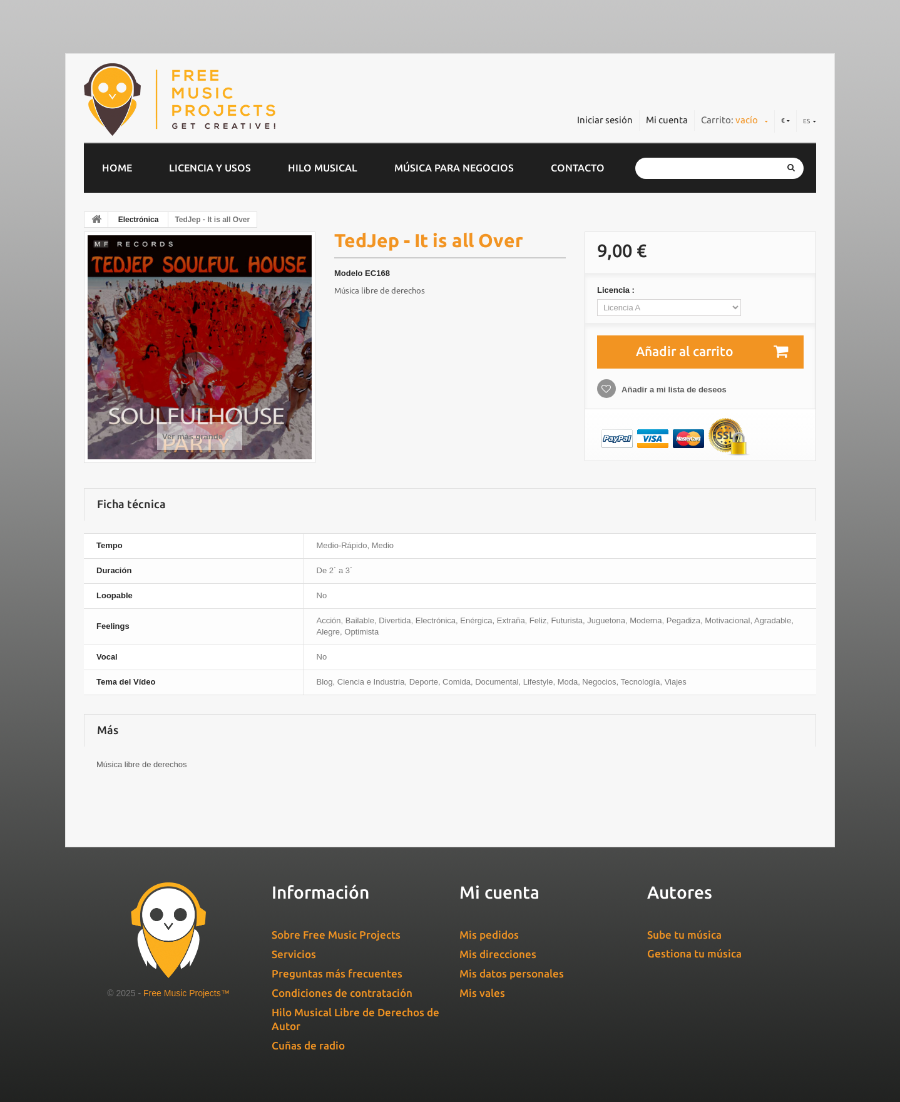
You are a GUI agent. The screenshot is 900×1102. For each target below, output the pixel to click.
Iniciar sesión (605, 120)
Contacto (578, 167)
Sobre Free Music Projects (336, 935)
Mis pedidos (489, 935)
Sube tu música (684, 935)
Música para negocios (454, 167)
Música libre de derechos (379, 290)
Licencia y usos (210, 167)
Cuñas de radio (308, 1045)
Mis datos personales (511, 973)
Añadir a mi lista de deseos (673, 389)
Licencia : (617, 290)
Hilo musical (322, 167)
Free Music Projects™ (186, 993)
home (117, 167)
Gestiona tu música (694, 953)
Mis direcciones (497, 954)
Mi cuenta (667, 120)
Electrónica (138, 219)
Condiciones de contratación (342, 993)
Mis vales (482, 993)
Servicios (294, 954)
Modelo (348, 273)
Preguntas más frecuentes (337, 973)
